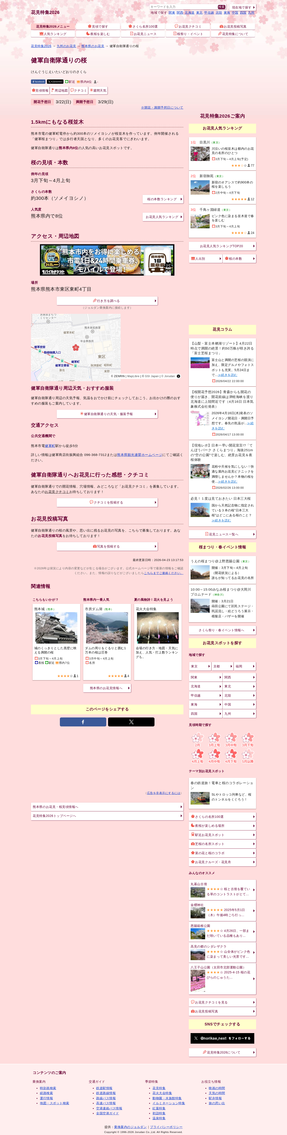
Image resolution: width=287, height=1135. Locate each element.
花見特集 (158, 1088)
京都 (216, 666)
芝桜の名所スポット (207, 844)
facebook (38, 81)
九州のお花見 (66, 46)
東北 (199, 12)
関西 (180, 12)
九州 (251, 12)
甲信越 (209, 12)
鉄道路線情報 (106, 1093)
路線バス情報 (106, 1098)
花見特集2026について (222, 1052)
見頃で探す (98, 26)
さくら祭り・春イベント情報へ (221, 630)
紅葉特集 (158, 1108)
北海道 (190, 12)
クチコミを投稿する (106, 502)
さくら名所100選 (143, 26)
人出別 (198, 258)
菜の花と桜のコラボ (207, 853)
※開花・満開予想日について (162, 107)
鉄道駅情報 (104, 1088)
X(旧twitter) (55, 81)
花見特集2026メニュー (53, 26)
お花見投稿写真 (233, 26)
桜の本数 (233, 258)
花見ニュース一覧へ (221, 534)
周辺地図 (59, 90)
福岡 (239, 666)
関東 (172, 12)
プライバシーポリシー (166, 1127)
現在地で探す (242, 7)
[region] (107, 347)
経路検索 (46, 1093)
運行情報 (46, 1098)
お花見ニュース (143, 34)
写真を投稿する (106, 546)
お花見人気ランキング (162, 217)
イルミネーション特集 (168, 1103)
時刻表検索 (48, 1088)
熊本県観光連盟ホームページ (139, 455)
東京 (194, 666)
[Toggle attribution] (178, 376)
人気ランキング (53, 34)
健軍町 (50, 446)
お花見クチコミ (188, 26)
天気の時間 (217, 1093)
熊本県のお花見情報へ (106, 688)
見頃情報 (40, 90)
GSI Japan (152, 376)
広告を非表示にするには (163, 793)
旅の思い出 (217, 1103)
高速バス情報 (106, 1103)
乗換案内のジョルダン (130, 1127)
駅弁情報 (215, 1098)
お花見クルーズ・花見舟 (211, 862)
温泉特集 (158, 1118)
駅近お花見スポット (207, 835)
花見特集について (233, 34)
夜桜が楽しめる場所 (207, 825)
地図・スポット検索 (54, 1103)
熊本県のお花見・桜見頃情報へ (55, 807)
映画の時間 (217, 1088)
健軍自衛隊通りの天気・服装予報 (106, 414)
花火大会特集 (162, 1093)
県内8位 (84, 82)
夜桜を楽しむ (98, 34)
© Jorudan (168, 376)
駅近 (70, 82)
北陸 (219, 12)
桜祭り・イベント (188, 34)
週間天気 (98, 90)
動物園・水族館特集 (167, 1098)
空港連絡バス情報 (109, 1108)
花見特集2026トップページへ (54, 816)
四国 (243, 12)
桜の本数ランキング (162, 199)
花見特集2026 (45, 12)
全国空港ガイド (107, 1113)
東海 (227, 12)
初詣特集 (158, 1113)
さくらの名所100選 (207, 816)
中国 (235, 12)
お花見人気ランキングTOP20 (221, 246)
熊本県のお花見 (92, 46)
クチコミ (78, 90)
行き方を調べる (106, 301)
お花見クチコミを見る (209, 1002)
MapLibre (133, 376)
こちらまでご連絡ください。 (163, 573)
